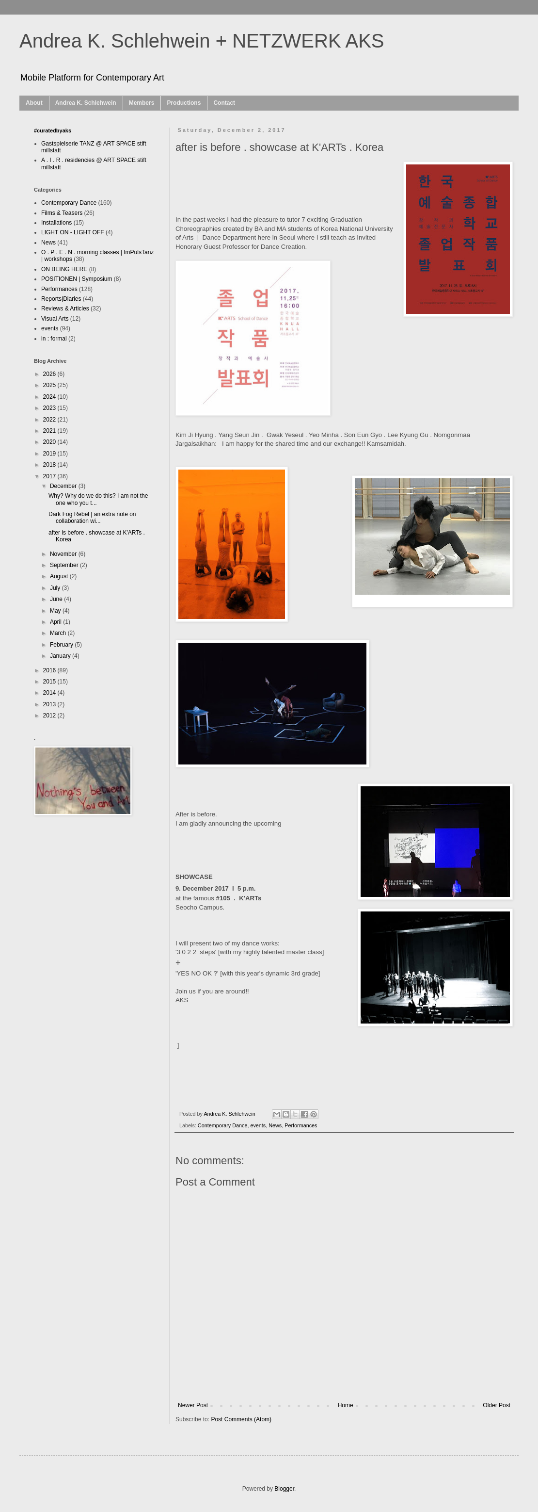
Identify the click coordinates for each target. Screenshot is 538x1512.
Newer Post (193, 1405)
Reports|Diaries (61, 298)
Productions (184, 102)
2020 (50, 442)
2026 (50, 374)
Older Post (496, 1405)
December (64, 486)
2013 (50, 704)
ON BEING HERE (64, 269)
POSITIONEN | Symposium (76, 279)
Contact (224, 102)
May (56, 610)
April (56, 621)
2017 (50, 476)
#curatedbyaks (52, 130)
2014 (50, 692)
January (61, 655)
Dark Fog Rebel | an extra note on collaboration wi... (92, 517)
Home (345, 1405)
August (60, 576)
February (62, 644)
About (34, 102)
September (65, 565)
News (275, 1125)
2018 (50, 464)
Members (142, 102)
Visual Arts (54, 318)
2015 (50, 681)
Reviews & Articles (65, 308)
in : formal (54, 338)
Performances (301, 1125)
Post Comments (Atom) (241, 1419)
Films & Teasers (61, 213)
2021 (50, 430)
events (258, 1125)
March (59, 633)
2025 (50, 385)
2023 (50, 408)
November (64, 554)
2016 (50, 670)
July (56, 588)
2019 (50, 453)
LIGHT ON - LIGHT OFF (72, 232)
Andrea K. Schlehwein (85, 102)
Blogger (284, 1488)
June (57, 599)
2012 (50, 715)
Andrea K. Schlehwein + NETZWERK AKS (201, 40)
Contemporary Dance (223, 1125)
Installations (56, 222)
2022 (50, 419)
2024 (50, 396)
